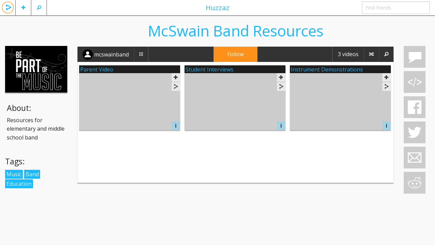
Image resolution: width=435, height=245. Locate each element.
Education (19, 183)
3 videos (348, 54)
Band (32, 174)
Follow (235, 54)
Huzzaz (217, 7)
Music (13, 174)
